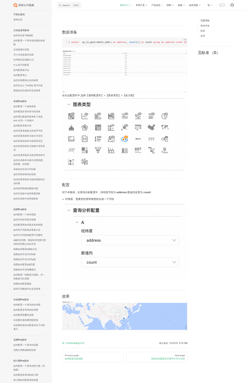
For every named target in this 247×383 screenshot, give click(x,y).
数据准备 (205, 25)
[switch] (222, 5)
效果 (203, 35)
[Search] (69, 5)
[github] (232, 5)
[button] (30, 14)
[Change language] (210, 5)
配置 (203, 30)
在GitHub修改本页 (73, 343)
